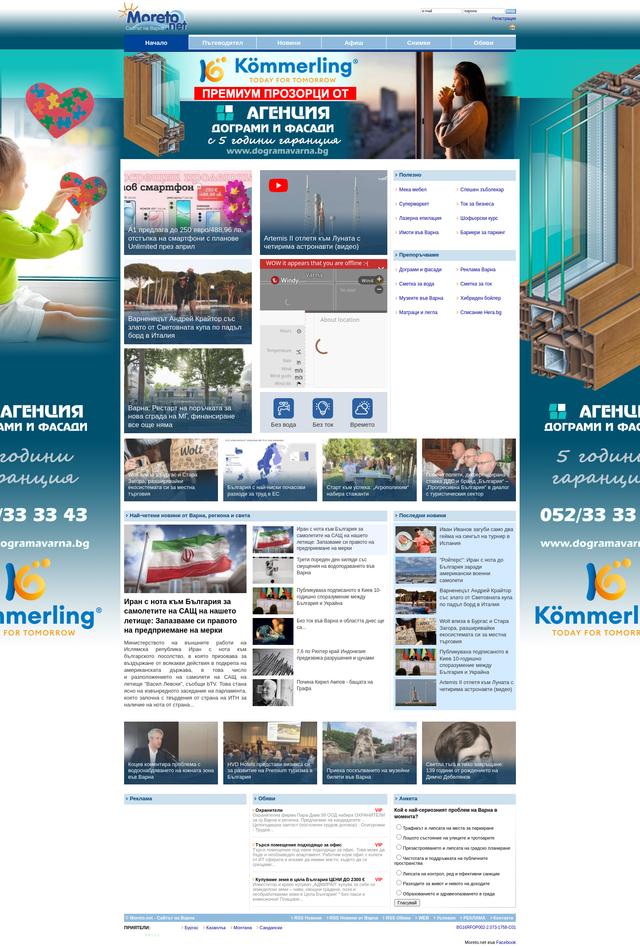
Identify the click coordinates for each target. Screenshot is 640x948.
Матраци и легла (417, 312)
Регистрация (504, 18)
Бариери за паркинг (481, 232)
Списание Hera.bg (479, 312)
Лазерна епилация (418, 218)
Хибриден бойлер (479, 298)
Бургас (190, 927)
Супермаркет (412, 204)
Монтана (241, 927)
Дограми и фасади (419, 269)
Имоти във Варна (417, 232)
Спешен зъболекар (480, 190)
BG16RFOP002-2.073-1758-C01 (486, 927)
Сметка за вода (415, 284)
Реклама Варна (476, 269)
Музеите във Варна (419, 298)
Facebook (506, 942)
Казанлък (214, 927)
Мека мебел (411, 190)
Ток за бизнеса (475, 204)
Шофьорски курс (477, 218)
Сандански (269, 927)
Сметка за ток (474, 284)
